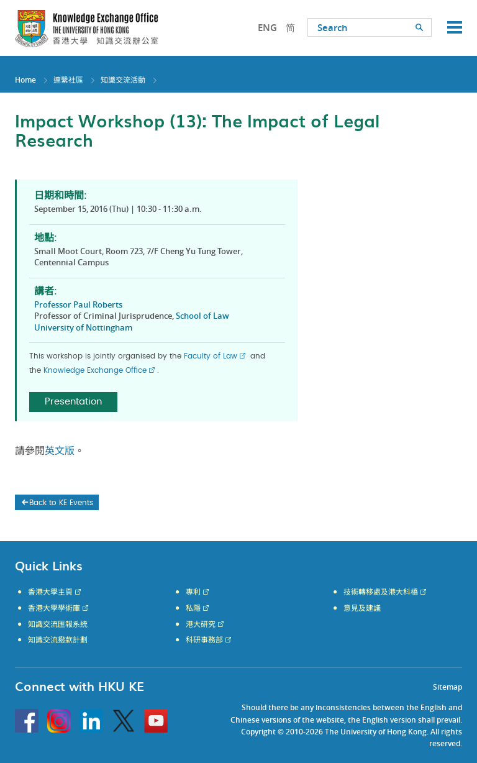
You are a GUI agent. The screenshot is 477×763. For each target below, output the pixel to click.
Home (25, 80)
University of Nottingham (83, 327)
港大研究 (201, 624)
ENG (267, 27)
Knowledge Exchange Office (95, 370)
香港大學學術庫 (54, 608)
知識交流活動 (123, 80)
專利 (193, 592)
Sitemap (447, 687)
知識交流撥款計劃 (58, 640)
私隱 (193, 608)
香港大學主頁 (50, 592)
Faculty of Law (210, 356)
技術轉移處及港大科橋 (380, 592)
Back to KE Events (56, 502)
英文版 (60, 451)
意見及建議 (362, 608)
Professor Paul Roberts (78, 304)
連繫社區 (68, 80)
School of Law (202, 315)
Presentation (73, 401)
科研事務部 (204, 640)
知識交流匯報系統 (58, 624)
